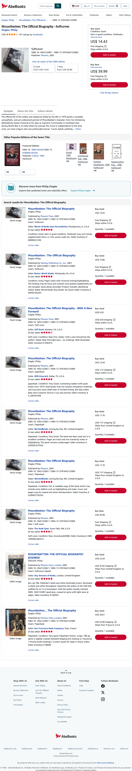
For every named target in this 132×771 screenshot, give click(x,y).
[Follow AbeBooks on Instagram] (103, 699)
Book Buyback (41, 698)
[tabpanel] (43, 122)
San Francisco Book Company (49, 628)
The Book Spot (41, 528)
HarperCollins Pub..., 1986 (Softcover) (117, 165)
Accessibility (62, 721)
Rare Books (54, 15)
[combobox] (46, 5)
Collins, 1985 (38, 155)
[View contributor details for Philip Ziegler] (9, 29)
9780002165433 (30, 152)
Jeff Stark (39, 329)
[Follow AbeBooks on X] (103, 693)
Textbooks (94, 15)
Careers (60, 695)
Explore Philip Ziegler (83, 190)
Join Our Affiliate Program (42, 691)
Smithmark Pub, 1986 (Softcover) (83, 159)
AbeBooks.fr (42, 748)
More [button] (78, 129)
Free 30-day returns (109, 92)
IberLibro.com (109, 748)
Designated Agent (64, 717)
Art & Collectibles (74, 15)
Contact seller (33, 245)
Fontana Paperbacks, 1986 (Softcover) (102, 164)
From (43, 68)
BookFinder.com (66, 754)
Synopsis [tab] (8, 110)
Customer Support (86, 690)
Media (59, 690)
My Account (99, 6)
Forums (60, 700)
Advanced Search (9, 15)
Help (125, 6)
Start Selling (125, 15)
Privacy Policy (62, 705)
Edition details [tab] (45, 110)
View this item (96, 37)
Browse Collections (33, 15)
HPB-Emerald (41, 376)
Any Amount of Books (45, 575)
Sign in (87, 6)
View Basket (18, 705)
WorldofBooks (41, 429)
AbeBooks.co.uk (10, 748)
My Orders (17, 700)
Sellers (109, 15)
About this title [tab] (25, 110)
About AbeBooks (64, 685)
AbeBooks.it (57, 748)
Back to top (66, 672)
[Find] (58, 5)
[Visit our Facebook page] (103, 686)
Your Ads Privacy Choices (63, 710)
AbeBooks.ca (93, 748)
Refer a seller (40, 702)
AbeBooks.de (27, 748)
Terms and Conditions (105, 763)
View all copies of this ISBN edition (48, 61)
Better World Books (44, 273)
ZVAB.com (124, 748)
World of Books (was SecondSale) (50, 226)
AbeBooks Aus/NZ (75, 748)
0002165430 (38, 149)
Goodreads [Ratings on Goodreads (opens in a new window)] (38, 34)
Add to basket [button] (109, 55)
